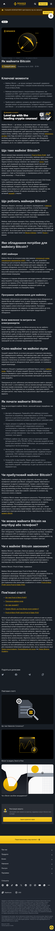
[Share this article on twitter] (3, 674)
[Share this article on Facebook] (16, 674)
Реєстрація (43, 4)
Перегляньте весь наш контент (27, 840)
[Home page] (20, 3)
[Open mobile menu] (51, 4)
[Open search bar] (34, 4)
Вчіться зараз (48, 12)
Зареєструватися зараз (27, 819)
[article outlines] (50, 16)
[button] (51, 4)
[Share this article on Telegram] (29, 674)
